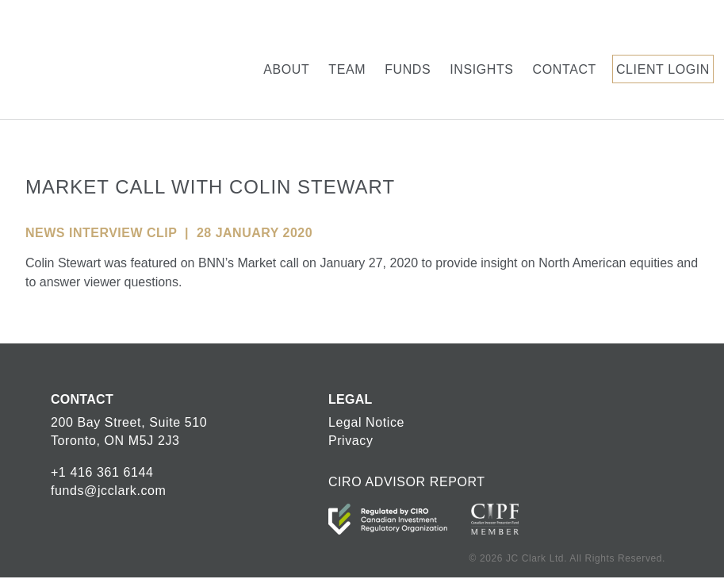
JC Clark (77, 59)
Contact (564, 69)
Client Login (663, 69)
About (286, 69)
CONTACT (82, 399)
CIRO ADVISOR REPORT (406, 482)
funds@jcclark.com (109, 490)
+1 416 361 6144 (102, 472)
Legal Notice (366, 422)
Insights (481, 69)
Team (347, 69)
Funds (408, 69)
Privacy (350, 440)
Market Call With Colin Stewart (210, 186)
